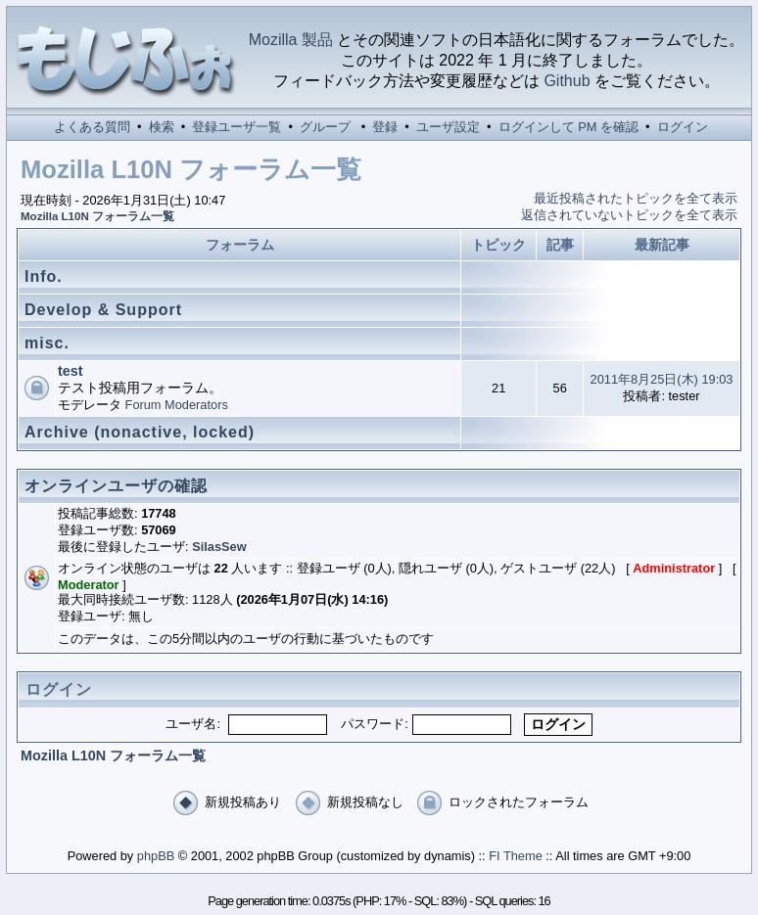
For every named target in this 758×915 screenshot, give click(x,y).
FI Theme (516, 855)
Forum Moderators (176, 404)
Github (567, 80)
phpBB (155, 855)
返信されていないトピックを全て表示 (629, 214)
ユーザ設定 (448, 126)
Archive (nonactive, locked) (139, 432)
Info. (43, 276)
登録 (385, 126)
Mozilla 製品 (291, 39)
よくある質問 (92, 126)
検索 (161, 126)
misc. (47, 343)
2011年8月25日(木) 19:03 (662, 379)
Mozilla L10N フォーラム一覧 (97, 216)
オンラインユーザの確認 (116, 486)
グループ (325, 126)
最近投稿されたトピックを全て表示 (635, 198)
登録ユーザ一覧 (236, 126)
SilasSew (219, 546)
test (70, 371)
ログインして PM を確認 (568, 126)
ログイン (682, 126)
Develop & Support (103, 309)
